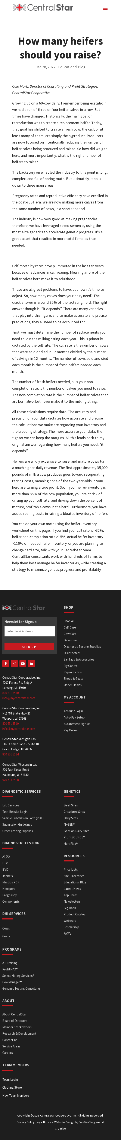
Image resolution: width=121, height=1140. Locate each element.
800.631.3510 (10, 693)
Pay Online (71, 730)
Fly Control (71, 666)
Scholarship (71, 927)
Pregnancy (9, 895)
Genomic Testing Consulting (21, 988)
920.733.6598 (10, 780)
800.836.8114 (10, 754)
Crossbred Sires (74, 812)
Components (11, 901)
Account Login (73, 711)
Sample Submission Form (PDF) (23, 818)
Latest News (72, 889)
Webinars (70, 921)
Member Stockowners (17, 1027)
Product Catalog (75, 914)
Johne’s (7, 876)
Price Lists (71, 869)
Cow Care (70, 634)
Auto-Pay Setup (74, 717)
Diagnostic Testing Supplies (82, 647)
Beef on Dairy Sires (76, 831)
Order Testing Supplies (17, 831)
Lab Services (10, 805)
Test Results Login (15, 812)
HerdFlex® (71, 844)
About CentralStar (14, 1014)
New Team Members (16, 1096)
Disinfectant (72, 653)
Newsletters (72, 901)
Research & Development (19, 1033)
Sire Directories (74, 876)
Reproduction (73, 672)
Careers (7, 1053)
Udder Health (73, 685)
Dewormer (71, 640)
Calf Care (70, 627)
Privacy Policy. (26, 1122)
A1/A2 (6, 857)
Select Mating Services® (18, 976)
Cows (6, 928)
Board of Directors (14, 1021)
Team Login (10, 1080)
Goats (6, 936)
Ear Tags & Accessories (79, 659)
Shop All (69, 621)
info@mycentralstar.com (18, 698)
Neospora (8, 889)
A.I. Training (10, 963)
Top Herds (71, 895)
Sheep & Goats (73, 679)
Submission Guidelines (17, 824)
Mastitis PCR (10, 882)
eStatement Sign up (77, 724)
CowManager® (12, 982)
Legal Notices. (45, 1122)
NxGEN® (69, 824)
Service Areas (11, 1046)
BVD (5, 869)
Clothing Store (12, 1087)
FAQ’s (67, 933)
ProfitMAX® (10, 969)
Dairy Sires (71, 818)
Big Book (70, 908)
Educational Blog (72, 66)
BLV (5, 863)
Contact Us (10, 1040)
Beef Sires (71, 805)
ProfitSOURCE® (74, 837)
